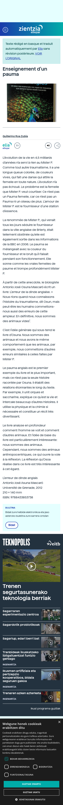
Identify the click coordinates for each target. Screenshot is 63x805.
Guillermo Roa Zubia (15, 136)
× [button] (59, 722)
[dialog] (31, 762)
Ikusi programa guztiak (45, 708)
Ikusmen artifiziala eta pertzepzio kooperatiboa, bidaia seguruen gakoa (19, 676)
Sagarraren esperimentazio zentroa (21, 612)
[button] (5, 29)
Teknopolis (16, 542)
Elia (40, 48)
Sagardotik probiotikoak (21, 624)
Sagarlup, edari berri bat (21, 638)
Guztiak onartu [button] (31, 784)
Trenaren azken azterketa (22, 693)
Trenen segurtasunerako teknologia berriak (27, 592)
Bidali (11, 525)
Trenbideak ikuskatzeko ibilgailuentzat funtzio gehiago (21, 655)
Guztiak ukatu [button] (31, 792)
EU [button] (17, 145)
